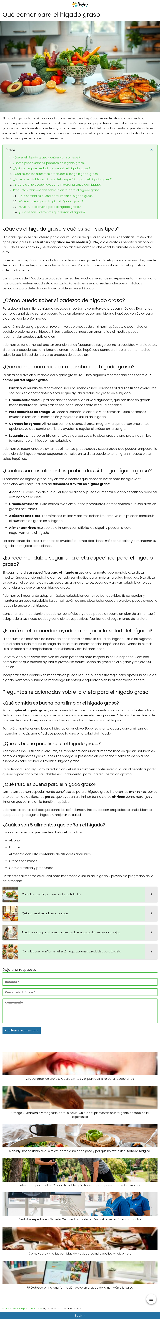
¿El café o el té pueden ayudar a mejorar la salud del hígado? (57, 185)
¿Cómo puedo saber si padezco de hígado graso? (49, 163)
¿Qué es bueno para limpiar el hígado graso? (51, 201)
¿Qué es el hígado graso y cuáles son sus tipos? (46, 157)
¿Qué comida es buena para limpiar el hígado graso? (56, 196)
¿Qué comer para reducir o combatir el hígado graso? (52, 168)
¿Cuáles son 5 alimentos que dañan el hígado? (52, 212)
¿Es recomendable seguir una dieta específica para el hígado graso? (62, 179)
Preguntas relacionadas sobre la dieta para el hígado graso (56, 190)
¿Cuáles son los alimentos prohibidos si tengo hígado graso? (56, 174)
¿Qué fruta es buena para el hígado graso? (50, 207)
